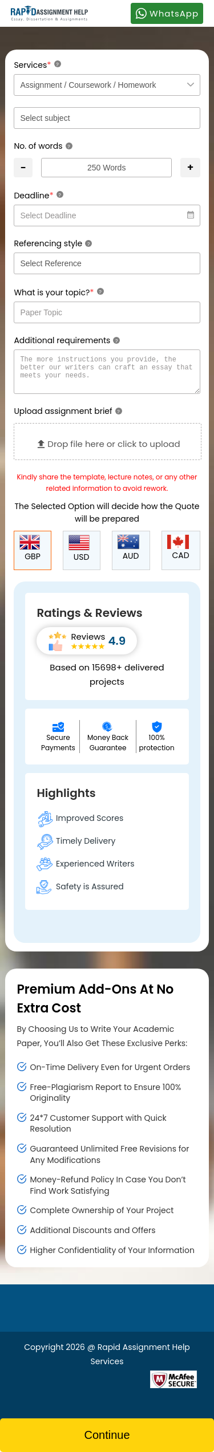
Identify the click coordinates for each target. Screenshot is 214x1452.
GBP (29, 555)
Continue (107, 1435)
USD (79, 556)
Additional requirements (67, 340)
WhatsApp (167, 13)
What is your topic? (58, 292)
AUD (128, 555)
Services (37, 65)
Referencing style (53, 243)
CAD (178, 555)
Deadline (38, 195)
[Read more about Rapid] (81, 1385)
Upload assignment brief (68, 418)
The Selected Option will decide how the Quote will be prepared (107, 519)
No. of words (43, 146)
